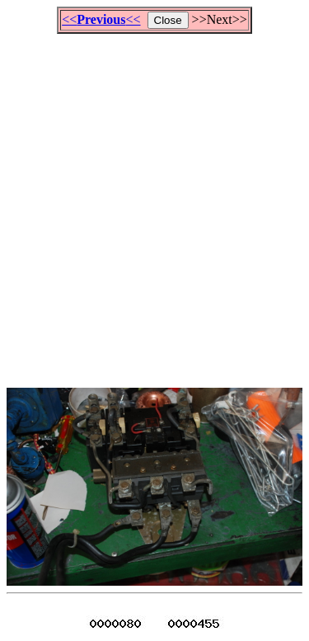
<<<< (101, 19)
